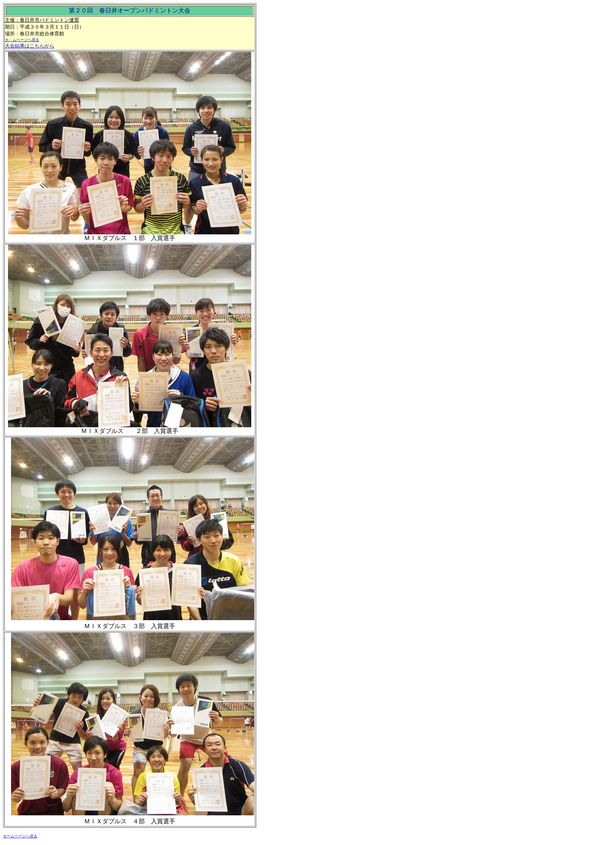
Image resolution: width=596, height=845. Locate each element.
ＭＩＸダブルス (102, 431)
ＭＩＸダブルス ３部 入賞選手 (129, 626)
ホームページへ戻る (20, 836)
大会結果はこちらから (29, 46)
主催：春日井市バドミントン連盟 (42, 20)
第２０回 (81, 10)
